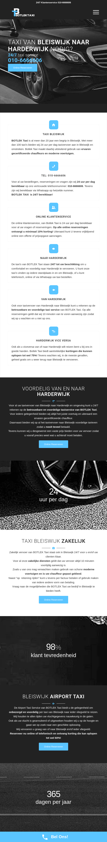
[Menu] (94, 12)
